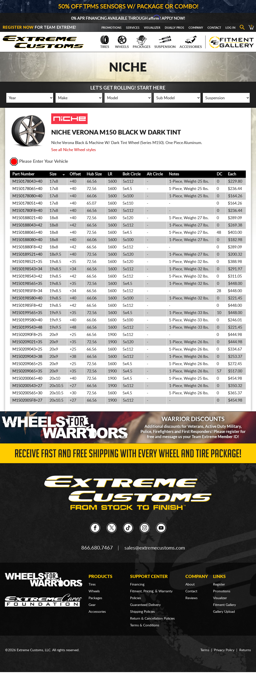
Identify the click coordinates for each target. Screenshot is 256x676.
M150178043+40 (27, 181)
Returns (245, 650)
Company (196, 27)
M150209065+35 (27, 371)
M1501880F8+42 (27, 247)
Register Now (18, 27)
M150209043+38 (27, 357)
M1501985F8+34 (27, 291)
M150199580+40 (27, 320)
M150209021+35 (27, 342)
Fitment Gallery (224, 605)
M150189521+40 (27, 254)
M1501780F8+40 (27, 211)
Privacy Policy (224, 650)
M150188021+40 (27, 218)
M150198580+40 (27, 298)
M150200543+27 (27, 386)
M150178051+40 (27, 203)
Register (219, 584)
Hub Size (94, 174)
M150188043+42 (27, 225)
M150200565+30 (27, 393)
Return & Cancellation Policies (152, 618)
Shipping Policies (142, 611)
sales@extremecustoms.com (154, 548)
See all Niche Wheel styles (73, 150)
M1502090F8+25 (27, 335)
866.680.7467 (97, 548)
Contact (214, 27)
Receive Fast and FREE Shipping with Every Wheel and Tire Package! (128, 455)
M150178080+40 (27, 196)
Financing (137, 584)
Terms (204, 650)
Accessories (191, 42)
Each (232, 174)
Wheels (122, 42)
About (190, 584)
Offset (75, 174)
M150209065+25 (27, 364)
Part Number (23, 174)
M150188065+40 (27, 232)
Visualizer (152, 27)
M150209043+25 (27, 349)
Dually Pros (174, 27)
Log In (230, 27)
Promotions (111, 27)
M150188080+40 (27, 240)
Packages (141, 42)
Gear (92, 605)
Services (133, 27)
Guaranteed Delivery (145, 605)
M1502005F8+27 (27, 400)
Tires (104, 42)
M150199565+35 (27, 313)
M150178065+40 (27, 189)
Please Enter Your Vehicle (39, 161)
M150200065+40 (27, 378)
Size (53, 174)
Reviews (191, 598)
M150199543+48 (27, 327)
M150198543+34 (27, 269)
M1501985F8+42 (27, 305)
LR (110, 174)
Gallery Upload (224, 611)
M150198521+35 (27, 262)
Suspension (165, 42)
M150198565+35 (27, 284)
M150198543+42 (27, 276)
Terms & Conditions (144, 625)
